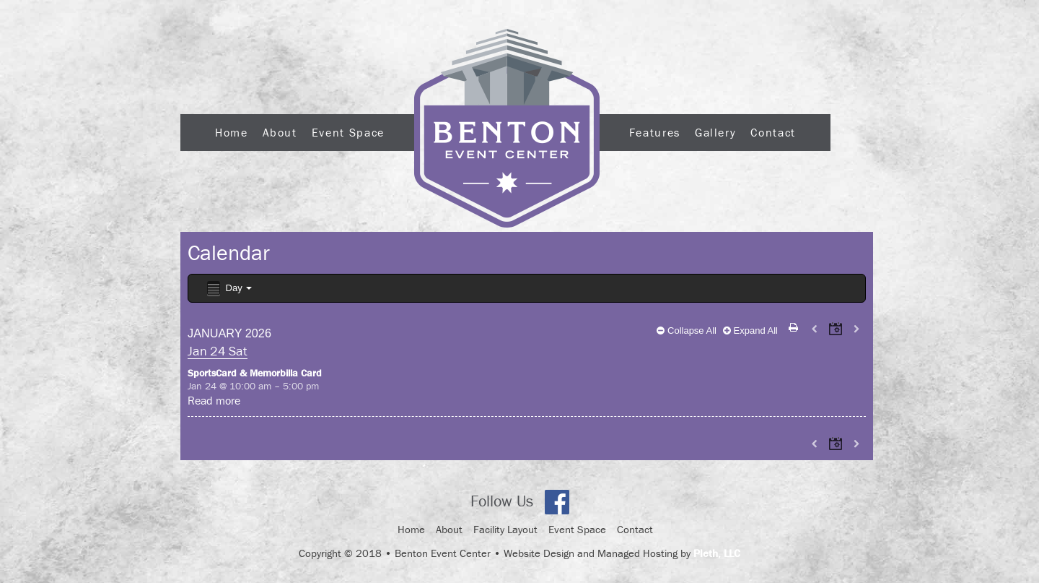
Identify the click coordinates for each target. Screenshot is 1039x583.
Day (228, 288)
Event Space (348, 132)
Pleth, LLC (716, 553)
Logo (507, 128)
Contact (772, 132)
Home (231, 132)
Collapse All (686, 330)
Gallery (715, 132)
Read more (214, 400)
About (280, 132)
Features (654, 132)
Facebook (557, 502)
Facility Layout (505, 529)
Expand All (750, 330)
